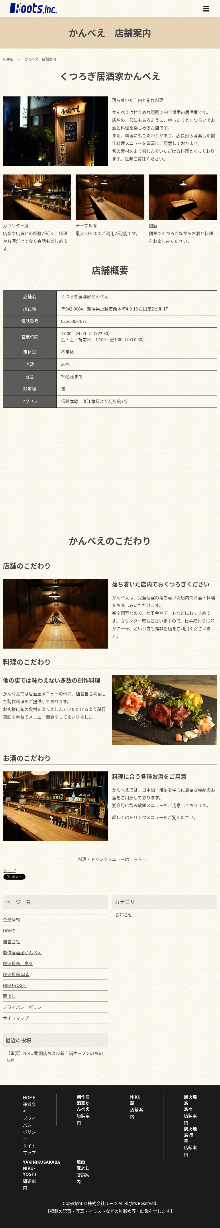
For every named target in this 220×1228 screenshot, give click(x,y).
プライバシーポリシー (24, 1007)
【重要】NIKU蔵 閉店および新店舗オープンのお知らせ (54, 1056)
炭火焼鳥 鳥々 (18, 963)
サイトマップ (16, 1018)
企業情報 (11, 920)
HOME (8, 59)
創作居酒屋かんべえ (22, 952)
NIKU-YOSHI (15, 985)
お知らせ (123, 914)
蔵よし (9, 996)
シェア (9, 870)
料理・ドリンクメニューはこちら (110, 859)
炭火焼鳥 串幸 (16, 974)
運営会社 (11, 941)
